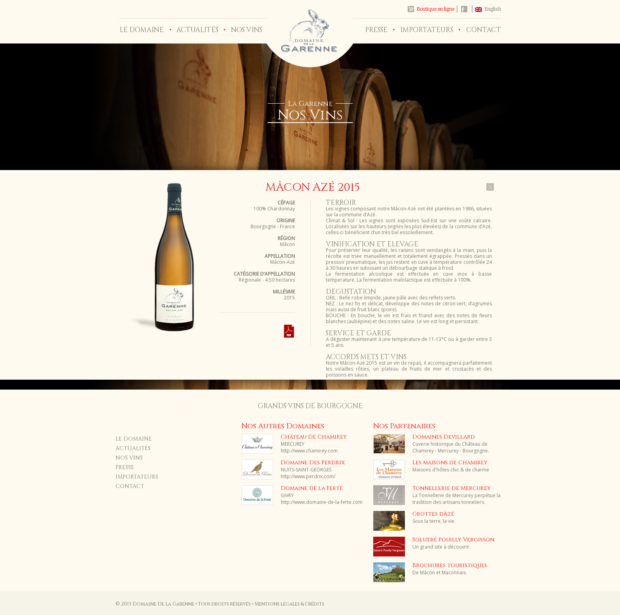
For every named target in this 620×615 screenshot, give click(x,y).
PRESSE (376, 29)
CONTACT (483, 29)
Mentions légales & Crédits (289, 604)
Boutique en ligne (435, 9)
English (492, 9)
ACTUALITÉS (197, 29)
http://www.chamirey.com (309, 450)
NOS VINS (246, 29)
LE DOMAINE (141, 29)
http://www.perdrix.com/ (308, 476)
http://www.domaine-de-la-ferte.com (322, 502)
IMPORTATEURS (426, 29)
